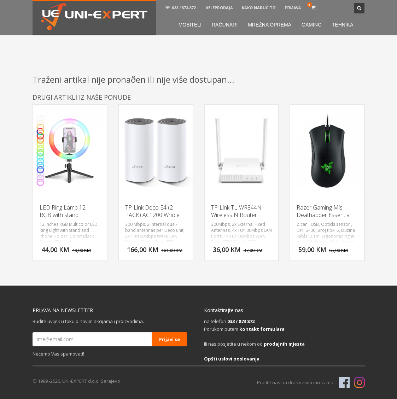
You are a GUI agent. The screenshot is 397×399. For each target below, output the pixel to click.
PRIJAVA (293, 8)
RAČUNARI (225, 25)
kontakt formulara (262, 329)
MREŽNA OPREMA (269, 25)
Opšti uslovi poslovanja (231, 359)
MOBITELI (190, 25)
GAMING (312, 25)
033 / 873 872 (241, 321)
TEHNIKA (343, 25)
